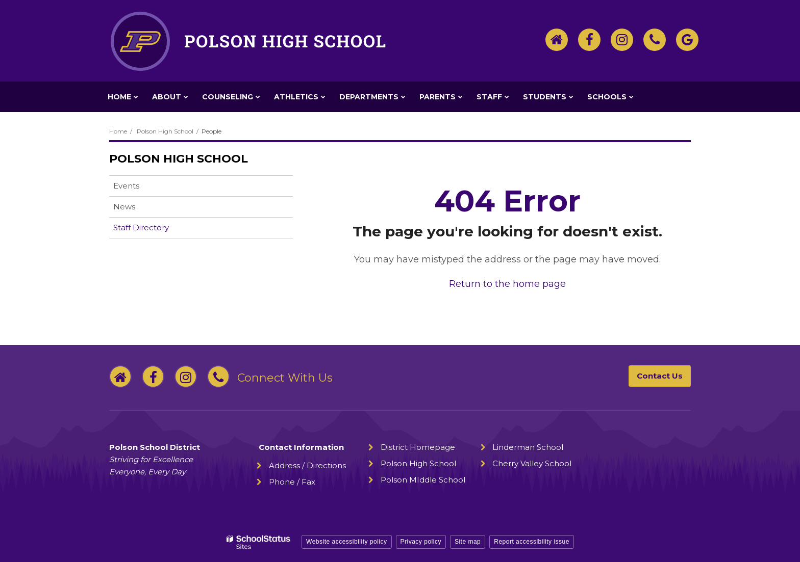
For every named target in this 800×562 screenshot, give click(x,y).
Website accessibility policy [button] (346, 541)
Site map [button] (468, 541)
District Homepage (418, 447)
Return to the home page (507, 283)
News (124, 206)
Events (126, 186)
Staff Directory (141, 227)
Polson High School (165, 131)
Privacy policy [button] (421, 541)
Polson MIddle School (423, 480)
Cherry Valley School (531, 463)
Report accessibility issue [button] (531, 541)
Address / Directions (307, 465)
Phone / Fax (292, 482)
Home (118, 131)
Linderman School (527, 447)
